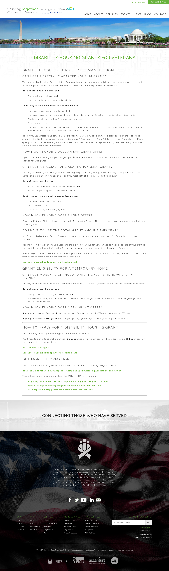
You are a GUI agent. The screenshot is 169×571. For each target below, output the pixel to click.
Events (126, 14)
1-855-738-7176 (137, 2)
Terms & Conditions (143, 537)
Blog (147, 14)
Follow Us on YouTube (85, 500)
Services (112, 14)
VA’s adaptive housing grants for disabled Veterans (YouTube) (60, 390)
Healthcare (68, 523)
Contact (160, 14)
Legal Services (69, 530)
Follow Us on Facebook (70, 500)
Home (87, 14)
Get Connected (158, 2)
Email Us (98, 500)
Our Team (20, 527)
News (137, 14)
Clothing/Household (51, 523)
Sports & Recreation (91, 527)
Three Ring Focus (114, 560)
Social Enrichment (90, 520)
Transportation (89, 530)
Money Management (71, 533)
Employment (48, 530)
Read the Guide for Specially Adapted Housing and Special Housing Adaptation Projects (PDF (72, 371)
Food (45, 533)
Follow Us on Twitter (77, 500)
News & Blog (34, 523)
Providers (33, 530)
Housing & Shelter (70, 527)
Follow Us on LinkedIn (92, 500)
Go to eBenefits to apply (35, 347)
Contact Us (20, 530)
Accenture (97, 560)
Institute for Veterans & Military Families (78, 560)
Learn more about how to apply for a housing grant (49, 262)
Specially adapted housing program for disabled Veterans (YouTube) (65, 386)
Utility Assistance (90, 533)
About (98, 14)
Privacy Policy (146, 534)
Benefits (46, 520)
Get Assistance (35, 527)
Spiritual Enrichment (91, 523)
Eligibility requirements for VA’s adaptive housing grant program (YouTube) (68, 381)
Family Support (69, 520)
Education (47, 527)
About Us (20, 523)
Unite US (57, 560)
